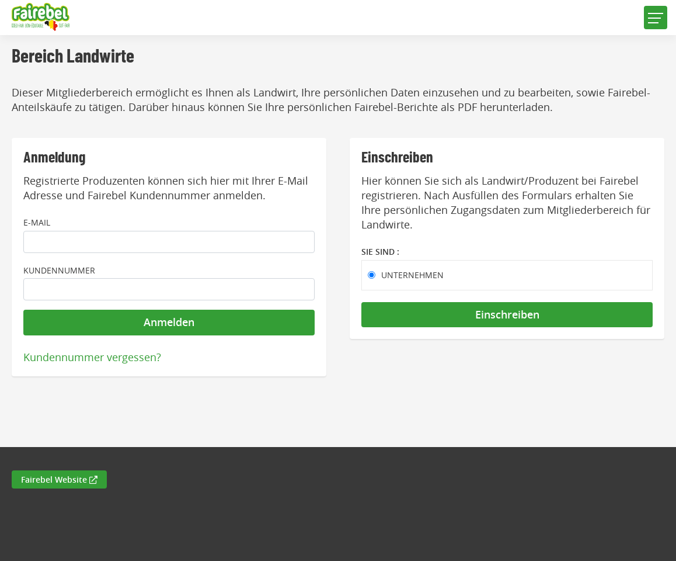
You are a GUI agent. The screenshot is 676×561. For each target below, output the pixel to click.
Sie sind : (380, 251)
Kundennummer (59, 270)
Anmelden (169, 322)
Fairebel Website (59, 479)
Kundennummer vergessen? (92, 357)
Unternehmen (412, 274)
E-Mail (36, 222)
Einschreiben (507, 314)
